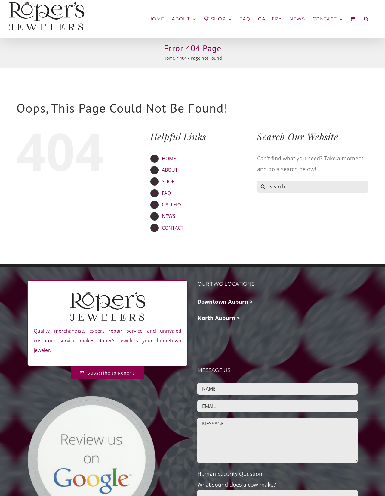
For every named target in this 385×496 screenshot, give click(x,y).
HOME (169, 158)
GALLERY (172, 204)
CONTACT (172, 227)
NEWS (168, 216)
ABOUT (170, 170)
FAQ (166, 193)
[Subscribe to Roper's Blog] (107, 372)
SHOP (168, 181)
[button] (366, 19)
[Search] (263, 187)
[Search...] (312, 187)
